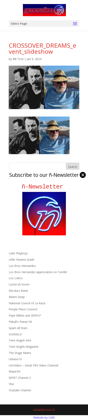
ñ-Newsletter (44, 187)
